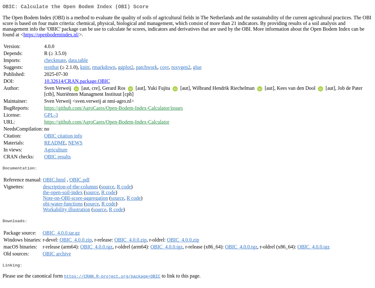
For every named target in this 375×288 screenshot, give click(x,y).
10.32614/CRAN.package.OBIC (77, 82)
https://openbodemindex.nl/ (51, 36)
